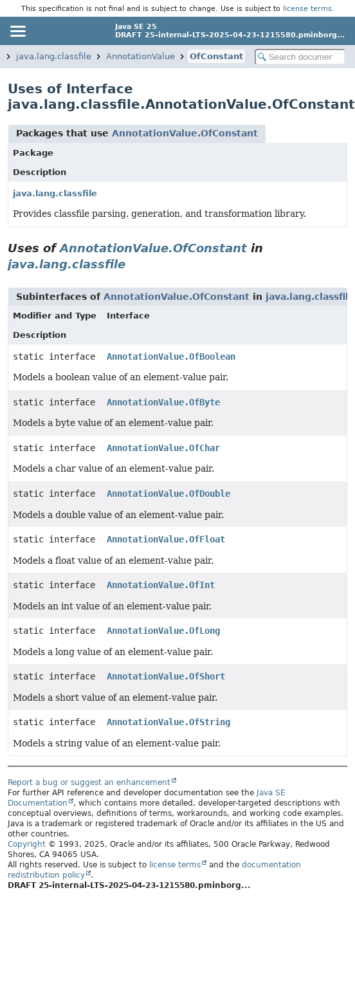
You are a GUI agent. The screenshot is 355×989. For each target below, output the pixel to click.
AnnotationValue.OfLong (163, 630)
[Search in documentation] (300, 57)
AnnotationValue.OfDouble (168, 493)
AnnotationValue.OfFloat (166, 539)
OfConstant (216, 56)
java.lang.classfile (53, 56)
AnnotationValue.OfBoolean (171, 356)
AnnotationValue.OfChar (163, 448)
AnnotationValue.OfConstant (185, 133)
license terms (307, 8)
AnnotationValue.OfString (168, 722)
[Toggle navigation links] (17, 31)
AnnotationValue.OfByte (163, 402)
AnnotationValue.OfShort (166, 676)
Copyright (27, 844)
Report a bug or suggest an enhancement (89, 782)
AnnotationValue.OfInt (161, 585)
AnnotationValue (140, 56)
